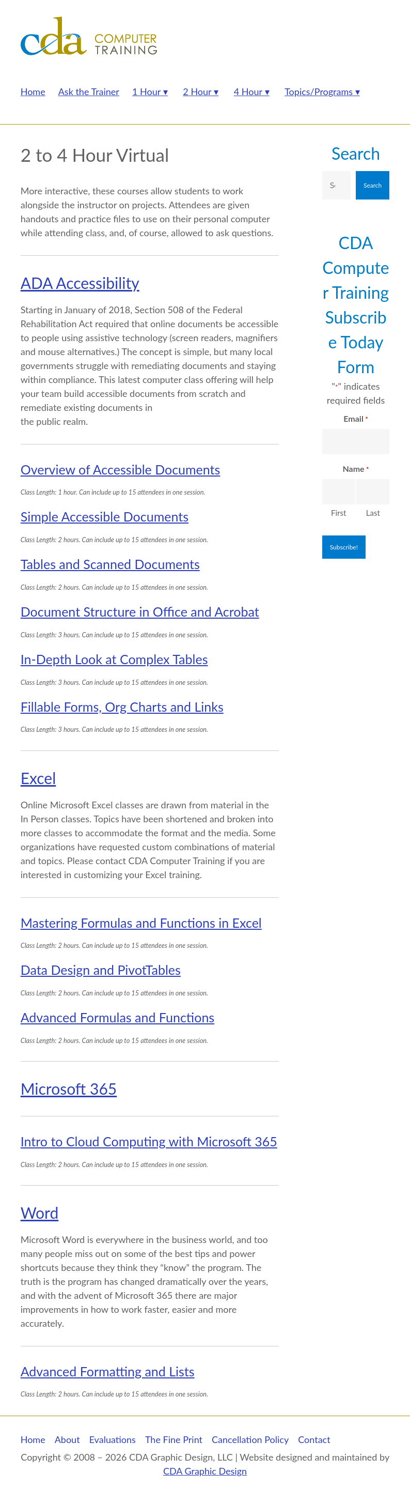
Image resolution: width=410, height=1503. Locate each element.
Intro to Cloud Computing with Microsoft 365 (149, 1141)
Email (355, 419)
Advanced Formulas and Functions (118, 1017)
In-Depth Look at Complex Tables (114, 659)
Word (40, 1212)
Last (373, 512)
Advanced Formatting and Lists (108, 1371)
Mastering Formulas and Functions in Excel (141, 922)
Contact (314, 1439)
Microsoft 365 (69, 1088)
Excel (38, 778)
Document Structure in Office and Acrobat (140, 611)
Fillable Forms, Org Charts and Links (122, 706)
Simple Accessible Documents (104, 516)
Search (356, 153)
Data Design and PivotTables (101, 969)
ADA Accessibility (80, 282)
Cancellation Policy (250, 1439)
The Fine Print (173, 1439)
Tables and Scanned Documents (110, 564)
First (338, 512)
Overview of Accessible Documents (120, 469)
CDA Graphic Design (205, 1471)
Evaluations (112, 1439)
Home (33, 1439)
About (67, 1439)
